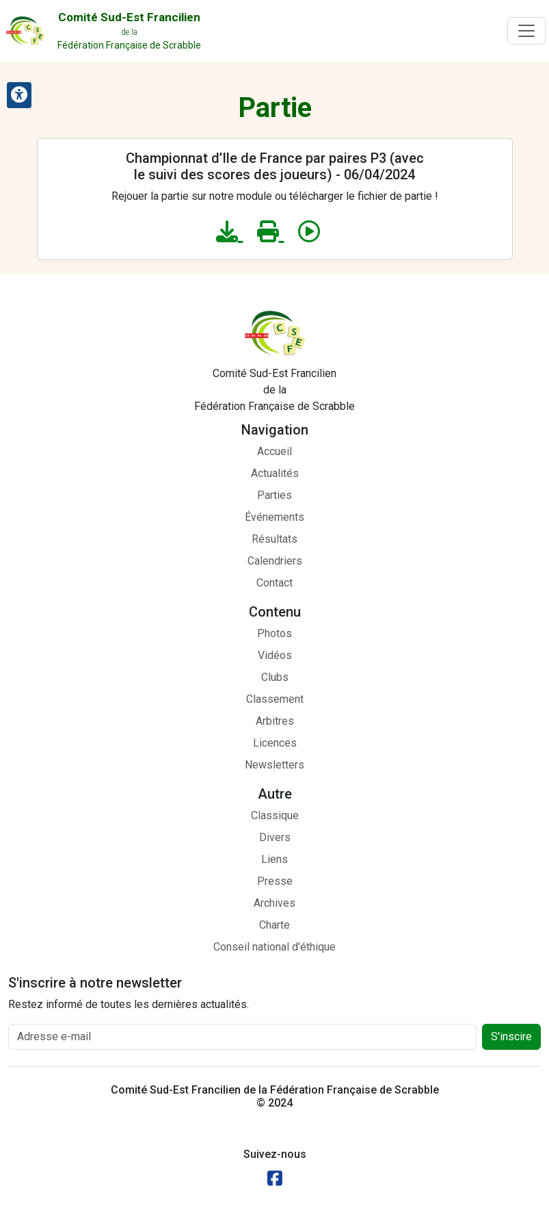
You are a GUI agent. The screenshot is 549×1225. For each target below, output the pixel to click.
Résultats (274, 538)
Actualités (275, 473)
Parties (274, 495)
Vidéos (275, 655)
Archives (274, 903)
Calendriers (274, 560)
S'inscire (511, 1036)
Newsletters (274, 764)
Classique (275, 815)
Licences (275, 742)
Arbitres (275, 720)
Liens (274, 859)
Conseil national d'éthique (274, 946)
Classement (275, 699)
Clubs (275, 677)
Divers (275, 837)
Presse (275, 881)
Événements (274, 517)
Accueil (274, 451)
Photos (274, 633)
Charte (274, 924)
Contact (274, 582)
